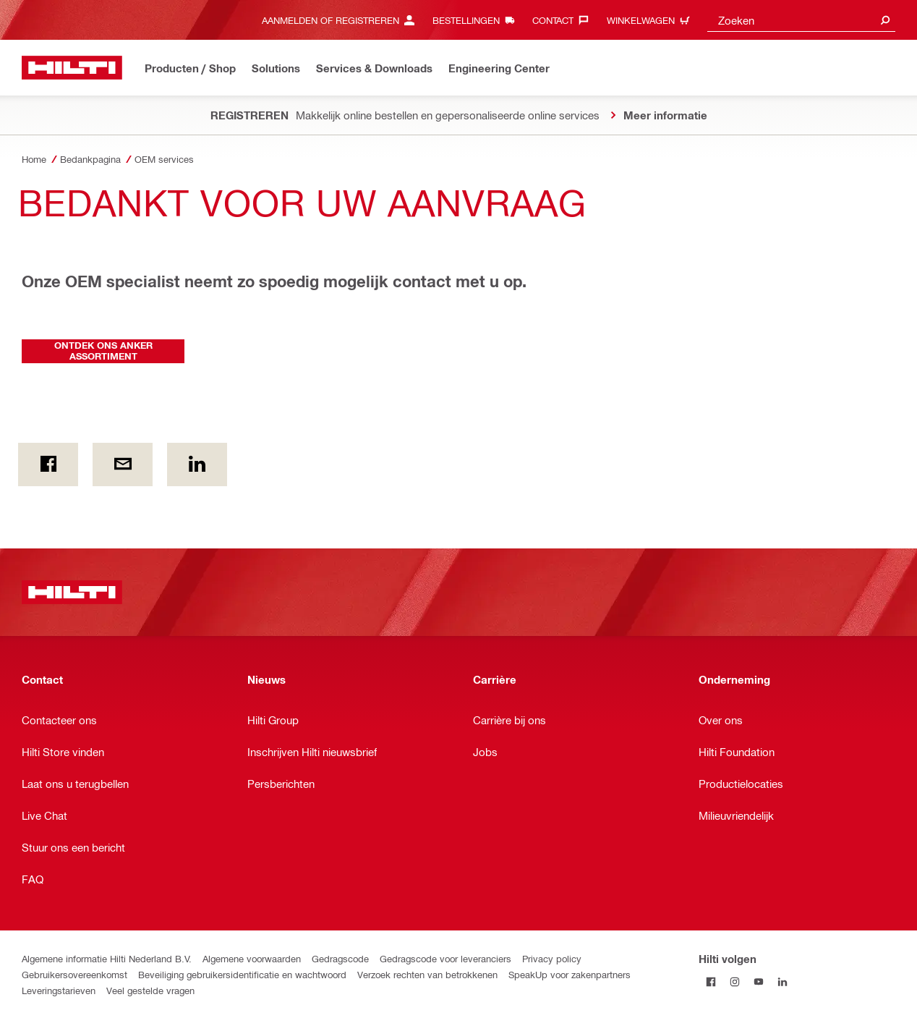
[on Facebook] (48, 464)
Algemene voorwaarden (251, 958)
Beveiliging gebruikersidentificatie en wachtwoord (242, 974)
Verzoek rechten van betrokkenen (427, 974)
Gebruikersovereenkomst (74, 974)
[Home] (72, 68)
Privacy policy (551, 958)
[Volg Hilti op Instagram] (734, 982)
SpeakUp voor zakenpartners (569, 974)
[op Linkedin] (197, 464)
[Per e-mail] (123, 464)
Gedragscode (340, 958)
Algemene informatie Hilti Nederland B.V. (107, 958)
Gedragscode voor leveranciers (445, 958)
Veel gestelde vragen (150, 990)
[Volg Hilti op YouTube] (758, 982)
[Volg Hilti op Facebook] (710, 982)
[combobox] (801, 20)
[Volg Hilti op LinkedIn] (782, 982)
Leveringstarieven (58, 990)
